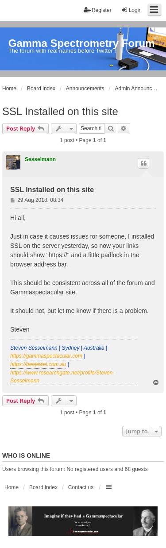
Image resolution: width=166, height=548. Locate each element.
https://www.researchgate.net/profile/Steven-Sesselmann (62, 377)
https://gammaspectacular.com (46, 356)
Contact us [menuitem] (80, 487)
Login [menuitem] (131, 10)
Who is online (26, 455)
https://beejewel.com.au (38, 364)
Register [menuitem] (98, 10)
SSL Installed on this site (60, 111)
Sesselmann (40, 159)
